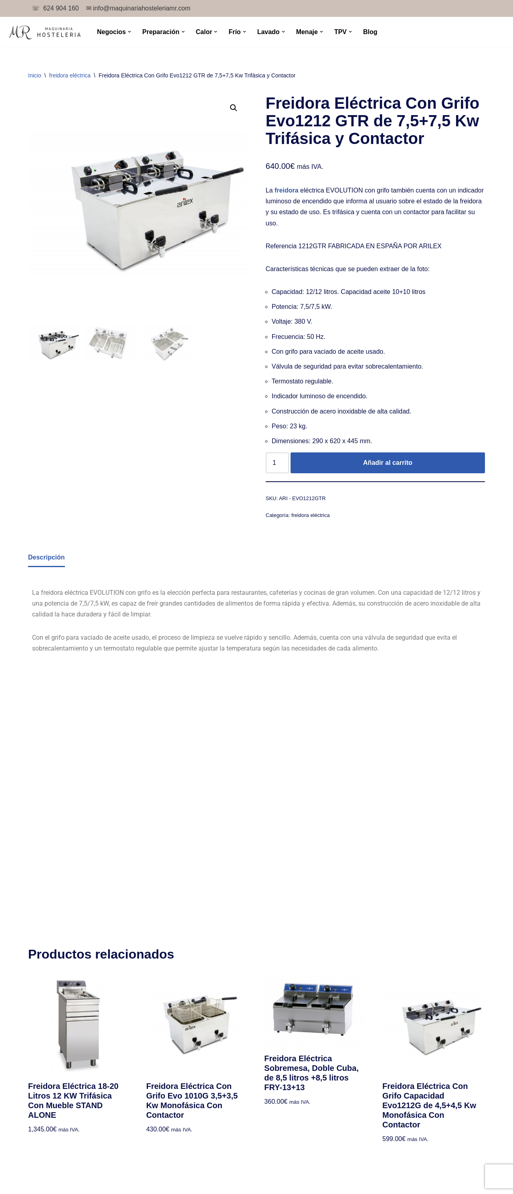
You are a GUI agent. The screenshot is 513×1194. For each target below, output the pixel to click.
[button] (129, 31)
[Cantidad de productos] (277, 462)
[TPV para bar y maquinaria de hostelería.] (44, 32)
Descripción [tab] (46, 557)
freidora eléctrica (70, 75)
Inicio (34, 75)
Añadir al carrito (387, 462)
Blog (370, 31)
